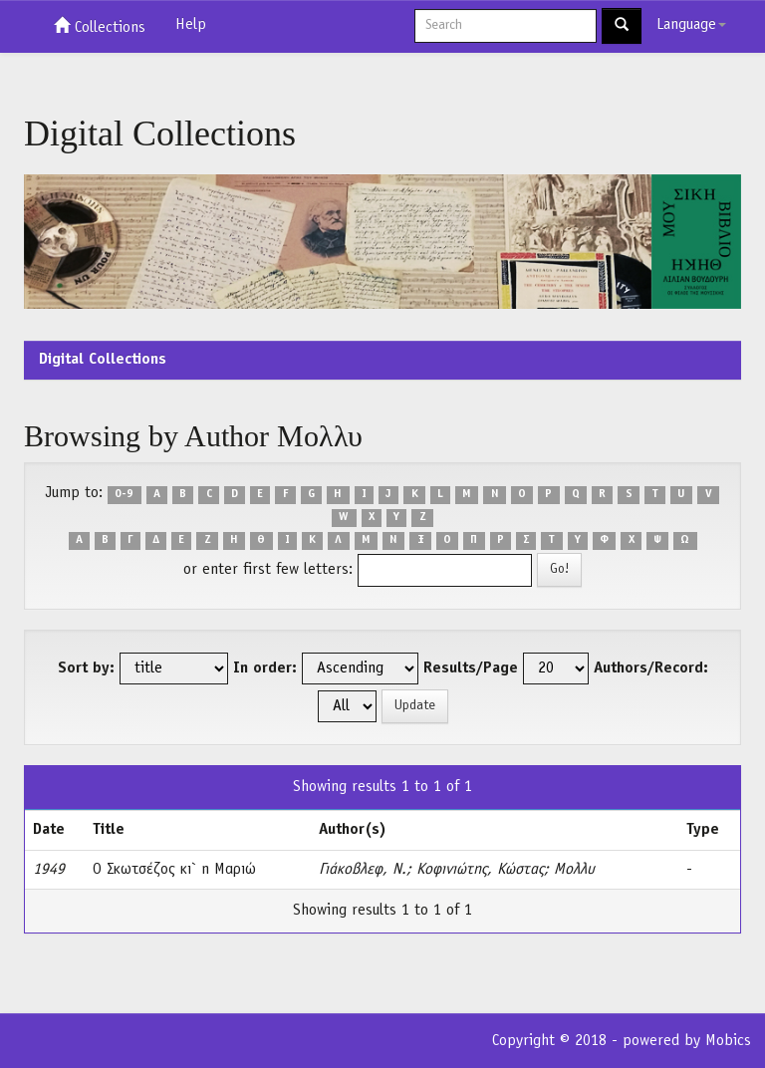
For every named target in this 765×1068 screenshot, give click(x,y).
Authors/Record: (651, 668)
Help (190, 25)
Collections (99, 26)
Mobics (728, 1041)
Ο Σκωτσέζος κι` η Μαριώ (174, 870)
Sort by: (86, 668)
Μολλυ (574, 870)
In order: (265, 668)
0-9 (124, 494)
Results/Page (470, 668)
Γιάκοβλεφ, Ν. (362, 870)
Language (691, 25)
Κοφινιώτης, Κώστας (480, 870)
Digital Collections (102, 360)
